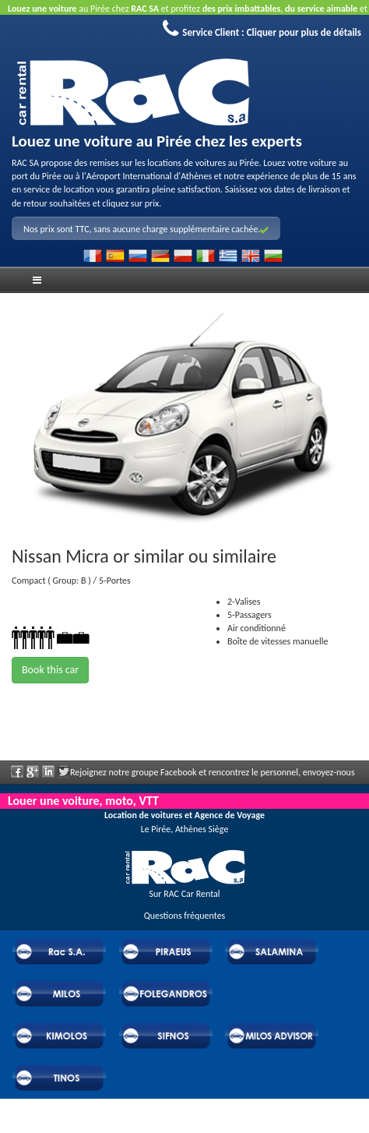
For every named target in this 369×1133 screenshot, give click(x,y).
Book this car (50, 669)
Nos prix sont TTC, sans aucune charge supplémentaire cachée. (146, 229)
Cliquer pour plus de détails (304, 32)
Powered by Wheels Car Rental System (86, 1126)
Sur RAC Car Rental (184, 893)
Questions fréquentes (185, 915)
